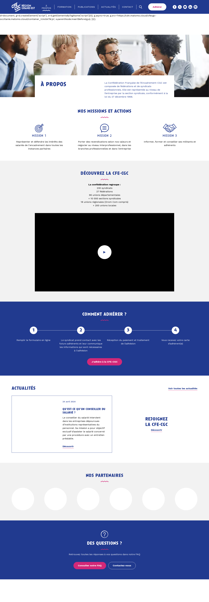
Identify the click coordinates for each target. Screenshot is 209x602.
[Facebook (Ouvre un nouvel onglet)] (174, 7)
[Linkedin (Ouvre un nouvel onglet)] (190, 7)
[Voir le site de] (23, 499)
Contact (127, 7)
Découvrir (68, 446)
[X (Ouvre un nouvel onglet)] (180, 7)
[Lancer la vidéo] (104, 252)
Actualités (108, 7)
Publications (86, 7)
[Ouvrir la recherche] (140, 7)
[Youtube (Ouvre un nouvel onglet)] (185, 7)
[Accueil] (23, 6)
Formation (64, 7)
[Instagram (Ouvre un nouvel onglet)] (195, 7)
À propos (46, 7)
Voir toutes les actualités (182, 388)
